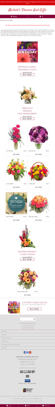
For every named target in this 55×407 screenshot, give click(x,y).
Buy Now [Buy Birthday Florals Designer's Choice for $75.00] (27, 74)
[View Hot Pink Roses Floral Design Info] (16, 137)
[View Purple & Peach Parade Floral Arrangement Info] (27, 278)
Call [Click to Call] (9, 406)
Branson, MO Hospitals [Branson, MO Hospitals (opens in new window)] (24, 396)
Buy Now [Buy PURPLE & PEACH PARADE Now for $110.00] (27, 295)
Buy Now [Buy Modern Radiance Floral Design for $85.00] (27, 259)
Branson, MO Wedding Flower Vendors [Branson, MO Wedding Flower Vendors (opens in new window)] (43, 396)
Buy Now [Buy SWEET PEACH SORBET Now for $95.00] (38, 220)
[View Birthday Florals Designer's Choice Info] (27, 52)
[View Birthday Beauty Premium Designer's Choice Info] (16, 203)
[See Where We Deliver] (27, 327)
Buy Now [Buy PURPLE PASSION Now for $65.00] (38, 154)
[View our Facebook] (25, 353)
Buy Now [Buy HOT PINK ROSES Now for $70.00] (16, 154)
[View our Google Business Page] (27, 353)
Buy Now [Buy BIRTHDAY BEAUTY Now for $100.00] (16, 220)
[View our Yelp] (30, 353)
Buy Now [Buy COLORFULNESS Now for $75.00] (38, 187)
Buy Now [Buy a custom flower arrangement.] (34, 309)
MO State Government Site (34, 398)
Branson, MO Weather (19, 398)
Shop (14, 16)
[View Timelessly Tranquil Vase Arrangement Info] (27, 93)
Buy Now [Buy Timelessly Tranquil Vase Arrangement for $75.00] (27, 118)
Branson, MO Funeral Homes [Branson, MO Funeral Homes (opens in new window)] (8, 396)
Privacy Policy (17, 401)
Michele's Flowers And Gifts (27, 10)
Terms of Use (38, 401)
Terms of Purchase (27, 401)
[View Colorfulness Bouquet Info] (38, 170)
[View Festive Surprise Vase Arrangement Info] (16, 170)
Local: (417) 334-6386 (27, 364)
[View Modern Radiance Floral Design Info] (27, 236)
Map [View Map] (27, 406)
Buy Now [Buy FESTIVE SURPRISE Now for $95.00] (16, 187)
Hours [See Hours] (45, 406)
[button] (27, 380)
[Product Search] (28, 319)
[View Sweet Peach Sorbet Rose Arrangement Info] (38, 203)
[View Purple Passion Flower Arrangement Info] (38, 137)
